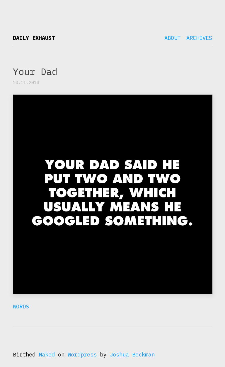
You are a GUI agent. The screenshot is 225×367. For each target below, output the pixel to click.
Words (21, 306)
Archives (199, 37)
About (172, 37)
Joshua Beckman (132, 354)
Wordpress (82, 354)
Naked (47, 354)
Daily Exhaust (34, 37)
